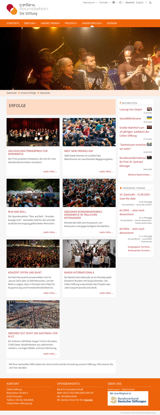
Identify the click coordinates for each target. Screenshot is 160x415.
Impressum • (90, 2)
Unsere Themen (50, 23)
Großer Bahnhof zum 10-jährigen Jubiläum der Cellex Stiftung (136, 131)
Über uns (30, 23)
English (140, 2)
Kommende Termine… (140, 250)
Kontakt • (105, 2)
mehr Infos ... (50, 171)
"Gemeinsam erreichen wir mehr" (136, 147)
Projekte (71, 23)
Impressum (114, 389)
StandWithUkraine (136, 118)
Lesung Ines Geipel (136, 109)
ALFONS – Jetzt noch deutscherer (132, 212)
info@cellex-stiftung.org (19, 403)
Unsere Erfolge (92, 23)
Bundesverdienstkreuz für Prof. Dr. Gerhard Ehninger (136, 162)
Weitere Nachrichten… (140, 174)
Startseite (13, 23)
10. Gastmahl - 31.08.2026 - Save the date (135, 196)
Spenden (112, 23)
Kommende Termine (134, 188)
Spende (88, 399)
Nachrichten (129, 103)
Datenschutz (128, 389)
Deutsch (130, 2)
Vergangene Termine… (140, 246)
